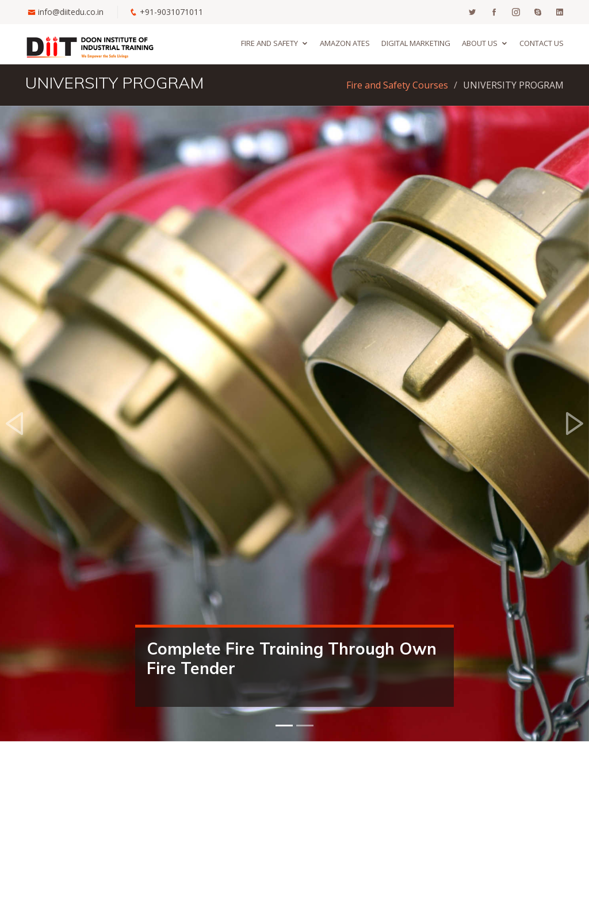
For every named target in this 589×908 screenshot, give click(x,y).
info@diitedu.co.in (71, 11)
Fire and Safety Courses (397, 85)
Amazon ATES (345, 43)
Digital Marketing (415, 43)
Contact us (541, 43)
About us (480, 43)
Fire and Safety (269, 43)
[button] (14, 423)
